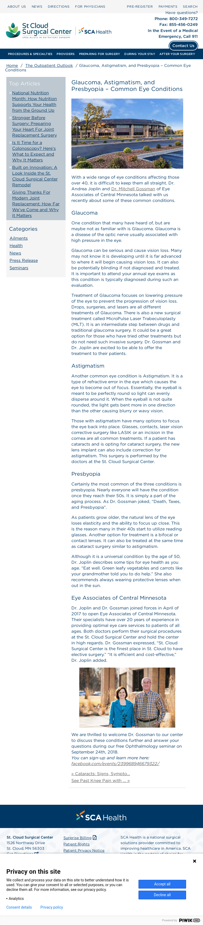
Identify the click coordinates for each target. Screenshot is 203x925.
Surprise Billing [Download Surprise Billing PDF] (80, 838)
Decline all (162, 895)
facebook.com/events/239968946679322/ (115, 763)
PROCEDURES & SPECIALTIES (30, 54)
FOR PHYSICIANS (90, 6)
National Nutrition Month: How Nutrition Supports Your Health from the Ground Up (34, 101)
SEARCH (190, 6)
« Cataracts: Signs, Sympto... (100, 773)
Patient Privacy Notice (83, 850)
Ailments (19, 238)
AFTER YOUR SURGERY (177, 54)
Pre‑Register (140, 6)
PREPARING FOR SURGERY (99, 54)
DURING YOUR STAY (139, 54)
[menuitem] (16, 6)
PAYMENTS (168, 6)
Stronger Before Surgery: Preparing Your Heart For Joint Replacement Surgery (34, 126)
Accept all (162, 884)
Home (12, 65)
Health (16, 245)
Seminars (19, 267)
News (15, 253)
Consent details (19, 907)
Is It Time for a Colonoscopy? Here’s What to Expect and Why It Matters (34, 151)
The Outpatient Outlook (49, 65)
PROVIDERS (66, 54)
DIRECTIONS (59, 6)
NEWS (37, 6)
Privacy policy (51, 907)
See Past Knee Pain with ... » (100, 780)
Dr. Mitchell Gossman (133, 188)
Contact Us (183, 45)
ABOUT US (16, 6)
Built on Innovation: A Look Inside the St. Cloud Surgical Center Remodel (35, 176)
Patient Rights (76, 844)
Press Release (24, 260)
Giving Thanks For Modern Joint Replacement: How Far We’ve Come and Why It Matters (35, 204)
